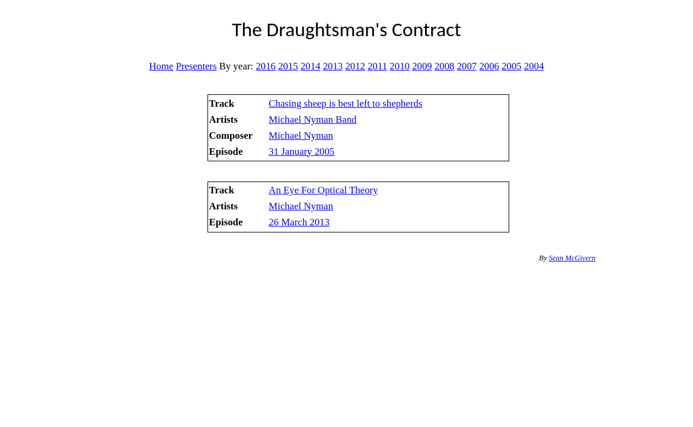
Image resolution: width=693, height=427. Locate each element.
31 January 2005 (301, 151)
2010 (399, 66)
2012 (355, 66)
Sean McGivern (572, 258)
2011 (377, 66)
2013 (333, 66)
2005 (512, 66)
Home (161, 66)
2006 (489, 66)
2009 (422, 66)
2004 (534, 66)
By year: (236, 66)
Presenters (196, 66)
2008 (445, 66)
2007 (467, 66)
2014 (311, 66)
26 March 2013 (299, 222)
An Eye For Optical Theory (323, 190)
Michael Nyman (301, 135)
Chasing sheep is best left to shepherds (345, 103)
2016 (266, 66)
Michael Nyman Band (312, 119)
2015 (288, 66)
